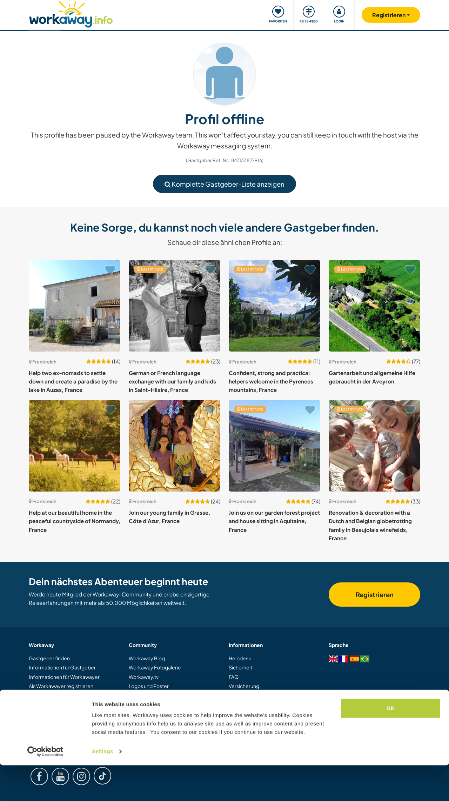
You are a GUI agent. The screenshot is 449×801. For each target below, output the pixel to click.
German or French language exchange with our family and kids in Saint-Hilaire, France (172, 381)
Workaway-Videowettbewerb (163, 695)
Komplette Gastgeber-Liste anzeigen (224, 184)
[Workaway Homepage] (71, 13)
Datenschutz (243, 713)
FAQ (234, 677)
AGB (234, 704)
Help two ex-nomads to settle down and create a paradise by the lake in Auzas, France (73, 381)
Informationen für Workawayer (64, 677)
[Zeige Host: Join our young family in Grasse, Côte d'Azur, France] (174, 446)
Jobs (234, 723)
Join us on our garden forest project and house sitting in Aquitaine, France (274, 521)
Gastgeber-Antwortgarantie (261, 695)
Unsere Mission (146, 713)
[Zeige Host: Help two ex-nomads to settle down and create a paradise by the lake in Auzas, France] (74, 306)
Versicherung (244, 686)
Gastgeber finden (49, 658)
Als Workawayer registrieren (61, 686)
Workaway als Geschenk (57, 704)
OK (391, 744)
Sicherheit (240, 667)
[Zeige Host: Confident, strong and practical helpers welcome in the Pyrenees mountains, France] (274, 306)
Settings (102, 787)
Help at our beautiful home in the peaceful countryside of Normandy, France (74, 521)
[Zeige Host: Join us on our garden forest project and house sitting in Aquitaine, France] (274, 446)
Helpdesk (240, 658)
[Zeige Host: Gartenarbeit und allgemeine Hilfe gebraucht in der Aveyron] (374, 306)
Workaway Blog (147, 658)
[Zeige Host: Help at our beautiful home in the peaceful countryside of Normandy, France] (74, 446)
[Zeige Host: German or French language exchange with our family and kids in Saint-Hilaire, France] (174, 306)
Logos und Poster (149, 686)
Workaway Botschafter (155, 704)
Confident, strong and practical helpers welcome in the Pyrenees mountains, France (271, 381)
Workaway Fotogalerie (155, 667)
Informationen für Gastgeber (62, 667)
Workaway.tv (144, 677)
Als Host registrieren (52, 695)
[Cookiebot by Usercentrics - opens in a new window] (45, 787)
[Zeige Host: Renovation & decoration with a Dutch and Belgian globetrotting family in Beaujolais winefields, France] (374, 446)
